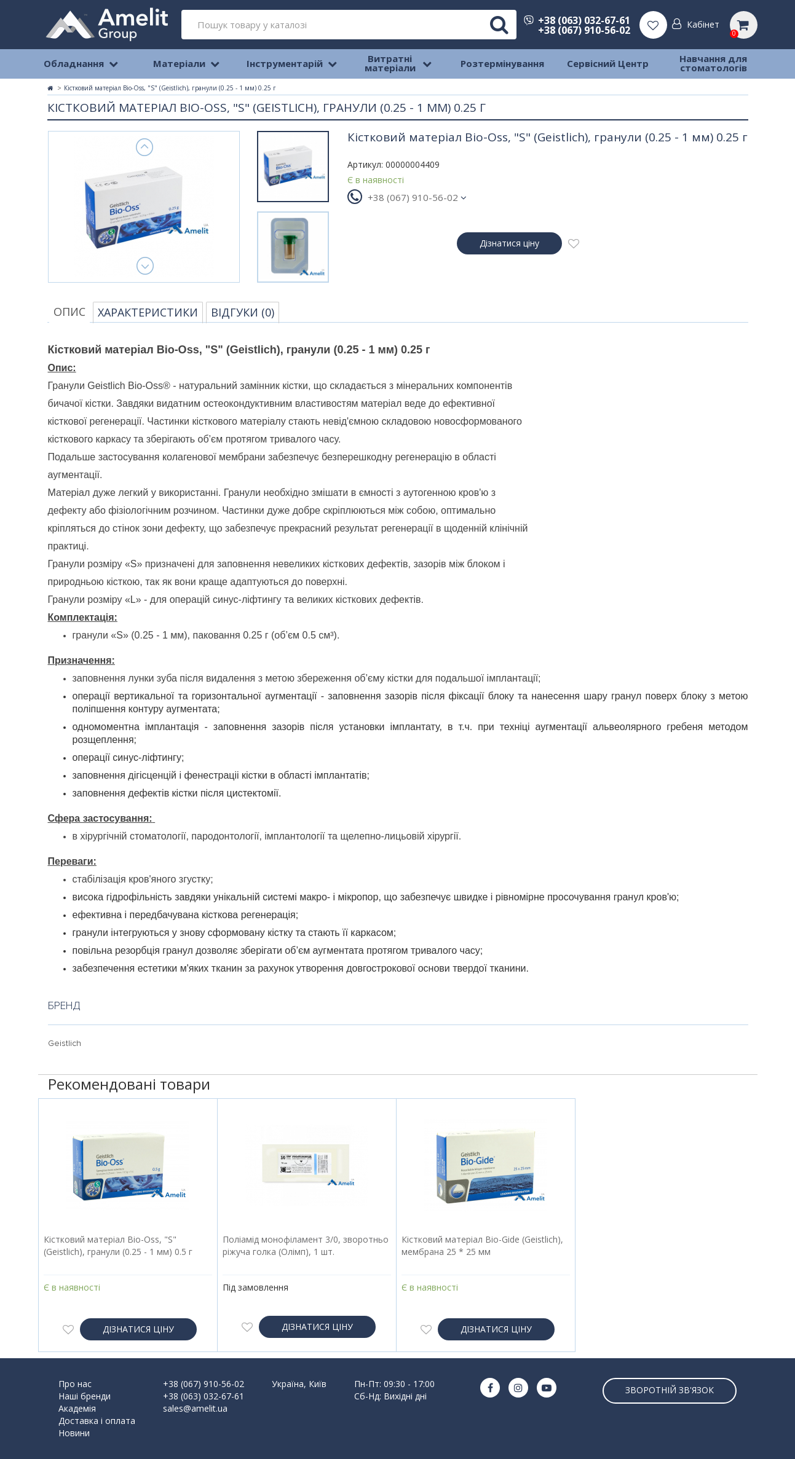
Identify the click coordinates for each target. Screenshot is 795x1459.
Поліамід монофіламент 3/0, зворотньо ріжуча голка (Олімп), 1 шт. (306, 1245)
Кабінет (703, 24)
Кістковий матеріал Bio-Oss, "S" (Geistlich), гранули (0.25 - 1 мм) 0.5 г (118, 1245)
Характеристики (148, 312)
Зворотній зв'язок (669, 1390)
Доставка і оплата (96, 1420)
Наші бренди (84, 1396)
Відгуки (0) (242, 312)
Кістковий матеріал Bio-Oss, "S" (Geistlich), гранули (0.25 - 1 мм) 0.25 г (170, 88)
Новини (74, 1433)
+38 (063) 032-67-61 (577, 20)
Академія (77, 1408)
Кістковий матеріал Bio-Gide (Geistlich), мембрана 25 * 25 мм (482, 1245)
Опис (69, 311)
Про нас (75, 1384)
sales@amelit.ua (195, 1408)
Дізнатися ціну (509, 243)
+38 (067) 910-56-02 (584, 30)
